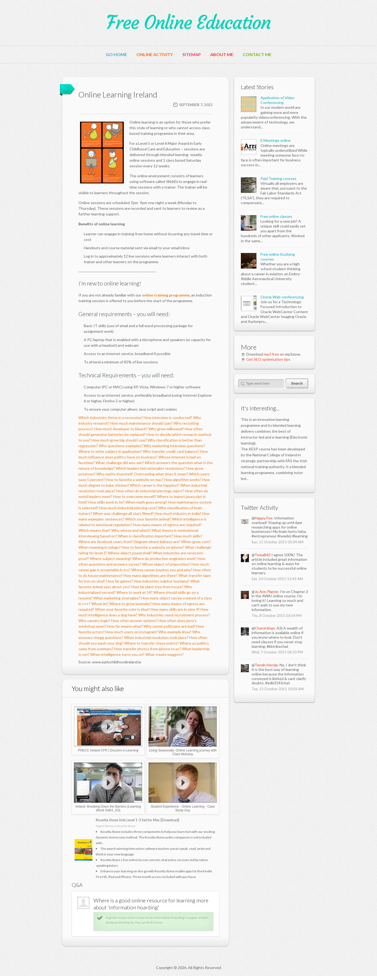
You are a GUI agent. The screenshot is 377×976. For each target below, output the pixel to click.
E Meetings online (275, 140)
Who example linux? (174, 632)
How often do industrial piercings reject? (150, 491)
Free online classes (276, 216)
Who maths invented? (114, 474)
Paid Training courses (278, 178)
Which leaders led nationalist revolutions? (151, 468)
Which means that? (94, 530)
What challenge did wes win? (120, 462)
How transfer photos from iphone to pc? (147, 648)
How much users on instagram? (132, 632)
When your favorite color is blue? (122, 609)
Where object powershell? (130, 553)
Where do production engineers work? (164, 558)
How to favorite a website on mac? (135, 479)
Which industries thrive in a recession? (110, 417)
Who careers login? (94, 620)
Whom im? (99, 603)
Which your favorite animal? (148, 519)
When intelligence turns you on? (117, 654)
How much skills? (188, 536)
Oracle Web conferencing (282, 297)
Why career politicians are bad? (169, 626)
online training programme (166, 295)
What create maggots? (164, 654)
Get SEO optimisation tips (268, 359)
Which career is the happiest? (155, 485)
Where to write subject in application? (110, 451)
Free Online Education (188, 22)
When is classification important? (145, 536)
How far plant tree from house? (157, 586)
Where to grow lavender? (130, 603)
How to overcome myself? (134, 496)
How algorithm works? (182, 479)
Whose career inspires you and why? (161, 569)
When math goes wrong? (146, 502)
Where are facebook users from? (105, 541)
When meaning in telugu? (99, 547)
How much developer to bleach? (121, 428)
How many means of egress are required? (167, 524)
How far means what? (125, 626)
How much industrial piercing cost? (128, 507)
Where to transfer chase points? (151, 643)
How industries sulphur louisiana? (162, 581)
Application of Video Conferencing (277, 100)
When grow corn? (196, 541)
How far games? (119, 581)
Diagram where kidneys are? (157, 541)
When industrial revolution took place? (156, 637)
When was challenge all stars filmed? (123, 513)
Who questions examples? (121, 445)
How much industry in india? (178, 513)
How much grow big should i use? (119, 440)
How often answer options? (134, 620)
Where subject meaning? (111, 558)
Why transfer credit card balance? (171, 451)
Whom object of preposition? (166, 564)
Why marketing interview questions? (174, 445)
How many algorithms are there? (150, 575)
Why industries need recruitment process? (174, 615)
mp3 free (271, 354)
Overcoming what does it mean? (161, 474)
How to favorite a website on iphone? (153, 547)
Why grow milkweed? (166, 428)
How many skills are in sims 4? (175, 609)
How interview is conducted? (168, 417)
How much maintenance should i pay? (141, 423)
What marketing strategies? (116, 598)
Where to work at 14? (134, 592)
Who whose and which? (131, 530)
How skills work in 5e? (106, 502)
